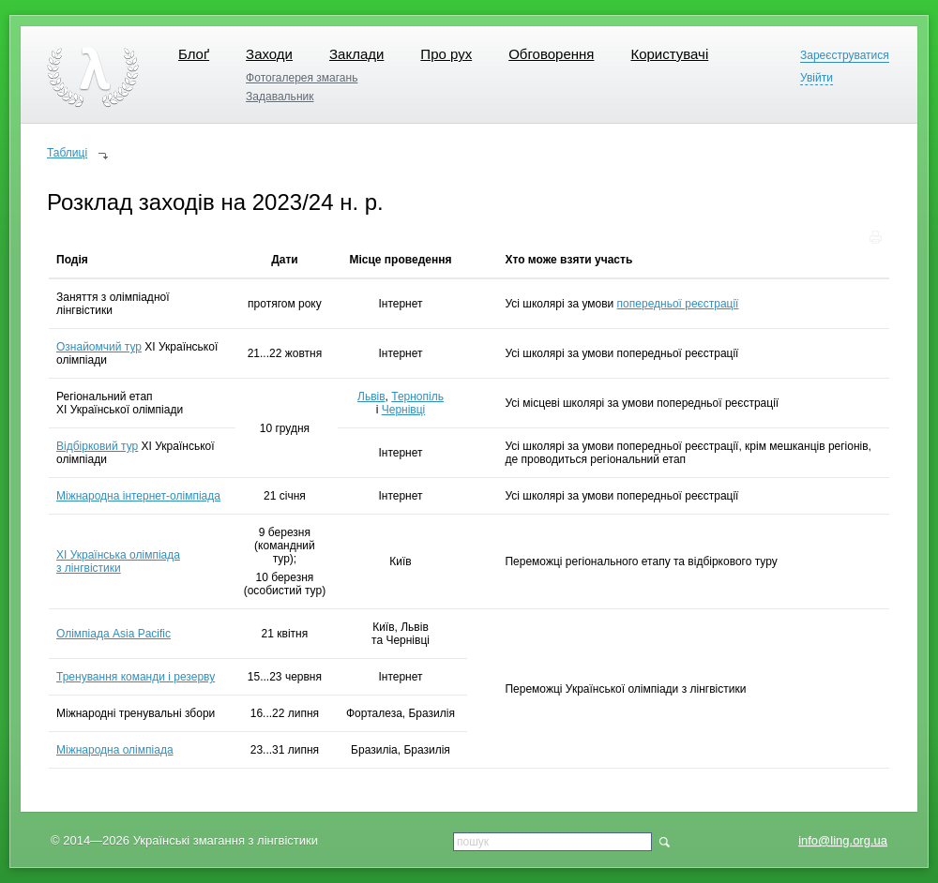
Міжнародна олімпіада (115, 749)
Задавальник (279, 96)
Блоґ (193, 54)
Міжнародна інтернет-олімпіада (138, 495)
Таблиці (67, 152)
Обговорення (551, 54)
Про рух (446, 54)
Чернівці (404, 409)
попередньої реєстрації (678, 303)
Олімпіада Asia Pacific (113, 633)
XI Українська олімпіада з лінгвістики (118, 561)
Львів (371, 396)
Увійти (816, 78)
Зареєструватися (844, 56)
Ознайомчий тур (99, 346)
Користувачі (669, 54)
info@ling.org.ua (842, 840)
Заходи (269, 54)
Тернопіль (417, 396)
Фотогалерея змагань (301, 77)
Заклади (356, 54)
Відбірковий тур (97, 446)
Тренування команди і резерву (135, 676)
